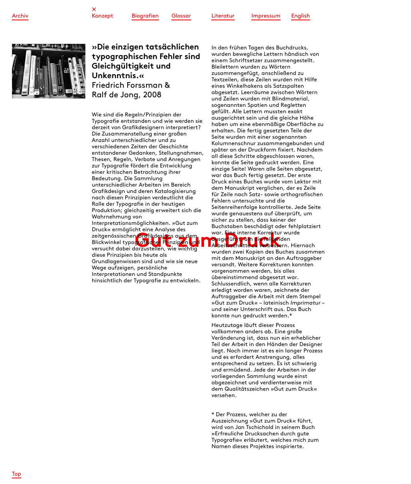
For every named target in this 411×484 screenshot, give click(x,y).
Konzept (102, 16)
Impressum (266, 16)
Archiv (20, 16)
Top (16, 474)
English (300, 16)
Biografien (145, 16)
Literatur (223, 16)
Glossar (181, 16)
